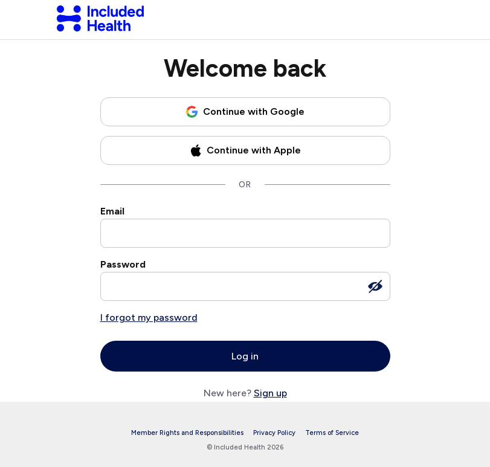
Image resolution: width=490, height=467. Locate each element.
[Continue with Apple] (245, 150)
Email (112, 211)
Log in (245, 356)
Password (123, 264)
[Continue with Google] (245, 111)
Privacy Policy (274, 433)
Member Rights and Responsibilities (187, 433)
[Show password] (375, 286)
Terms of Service (332, 433)
